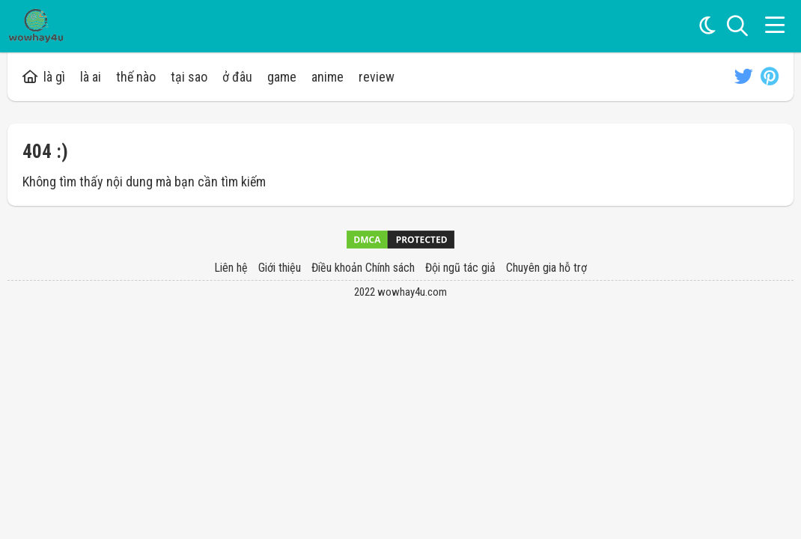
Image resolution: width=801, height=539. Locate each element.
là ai (90, 77)
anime (327, 77)
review (377, 77)
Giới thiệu (279, 268)
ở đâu (237, 77)
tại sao (189, 77)
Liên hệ (231, 268)
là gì (43, 77)
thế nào (136, 77)
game (281, 77)
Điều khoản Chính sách (363, 268)
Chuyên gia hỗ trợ (546, 268)
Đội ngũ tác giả (460, 268)
